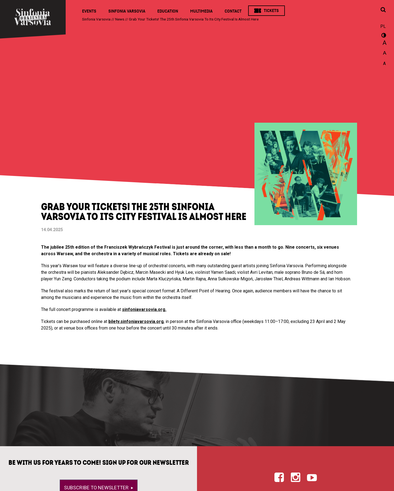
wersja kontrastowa (383, 36)
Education (167, 11)
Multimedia (201, 11)
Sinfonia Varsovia (126, 11)
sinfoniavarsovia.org (143, 309)
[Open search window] (383, 10)
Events (89, 11)
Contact (233, 11)
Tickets (271, 10)
